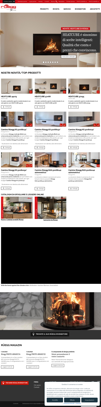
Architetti (95, 9)
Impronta (78, 403)
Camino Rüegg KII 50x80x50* (14, 170)
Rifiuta (72, 400)
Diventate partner (22, 1)
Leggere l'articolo (7, 367)
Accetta (55, 400)
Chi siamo (37, 385)
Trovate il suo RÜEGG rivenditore (50, 334)
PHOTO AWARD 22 (82, 1)
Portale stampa (70, 1)
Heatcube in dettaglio (68, 56)
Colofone (15, 403)
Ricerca (53, 1)
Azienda (40, 1)
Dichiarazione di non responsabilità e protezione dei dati (37, 403)
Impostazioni (89, 400)
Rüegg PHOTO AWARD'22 (36, 354)
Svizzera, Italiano (8, 1)
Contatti (47, 1)
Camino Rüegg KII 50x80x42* (81, 129)
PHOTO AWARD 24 (94, 1)
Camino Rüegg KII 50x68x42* (14, 129)
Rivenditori (80, 9)
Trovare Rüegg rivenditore (15, 383)
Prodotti (44, 9)
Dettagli (6, 107)
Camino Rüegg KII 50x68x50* (48, 129)
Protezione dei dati (69, 403)
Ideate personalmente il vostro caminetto (61, 355)
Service (67, 9)
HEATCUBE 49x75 (9, 96)
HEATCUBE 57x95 (76, 96)
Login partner (32, 1)
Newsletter (61, 1)
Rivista (56, 9)
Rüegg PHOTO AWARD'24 (10, 354)
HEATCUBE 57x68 (43, 96)
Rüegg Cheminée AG (11, 7)
